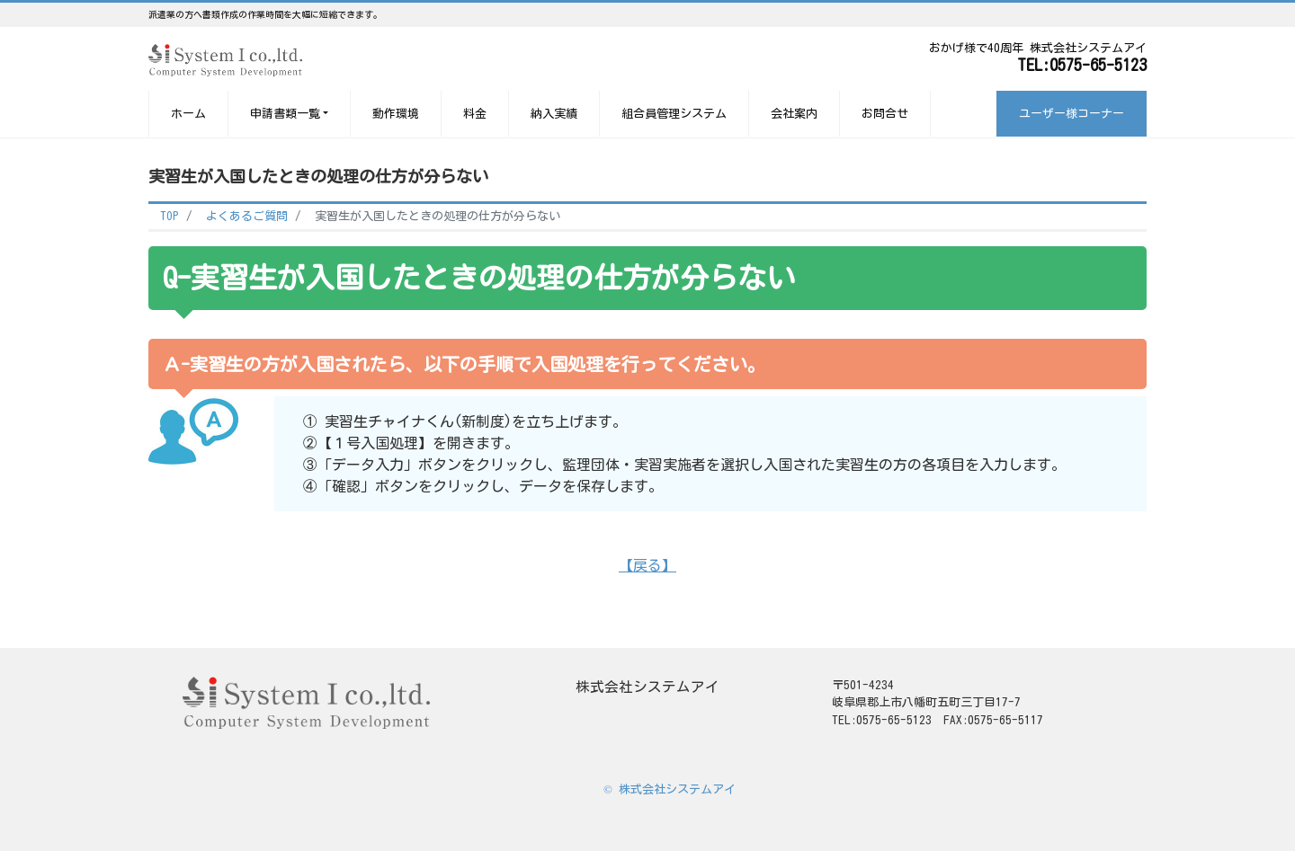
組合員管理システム (674, 114)
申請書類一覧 (285, 114)
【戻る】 (647, 565)
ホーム (188, 114)
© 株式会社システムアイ (669, 789)
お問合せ (885, 114)
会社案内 (794, 114)
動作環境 (395, 114)
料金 (475, 114)
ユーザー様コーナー (1071, 114)
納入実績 (554, 114)
